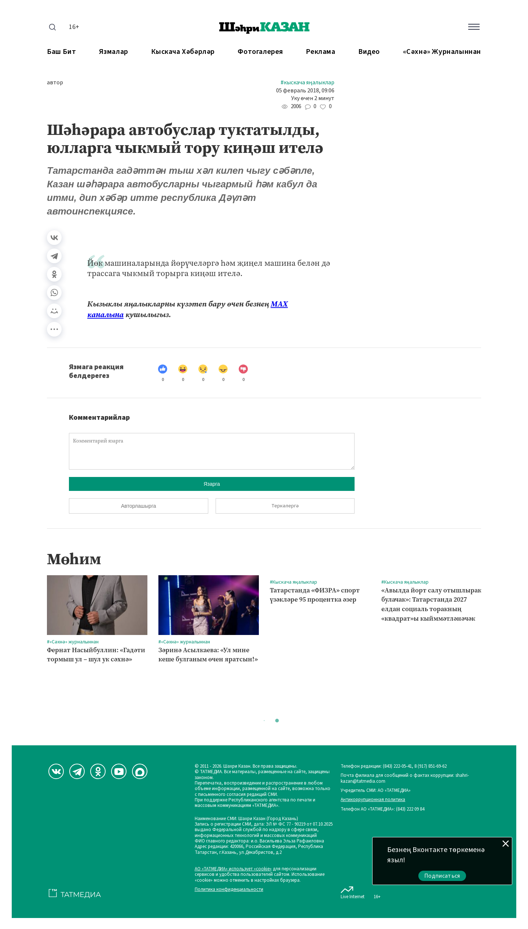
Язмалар (113, 52)
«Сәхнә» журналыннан (442, 52)
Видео (369, 52)
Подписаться (442, 876)
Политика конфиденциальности (229, 889)
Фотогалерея (260, 52)
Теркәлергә (285, 506)
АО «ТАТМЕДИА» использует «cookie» (233, 869)
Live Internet (352, 891)
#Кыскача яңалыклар (307, 83)
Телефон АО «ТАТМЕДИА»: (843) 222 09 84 (382, 809)
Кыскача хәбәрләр (183, 52)
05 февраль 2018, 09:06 (305, 91)
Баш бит (61, 52)
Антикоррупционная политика (373, 800)
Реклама (320, 52)
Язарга (211, 484)
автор (55, 83)
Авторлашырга (138, 506)
